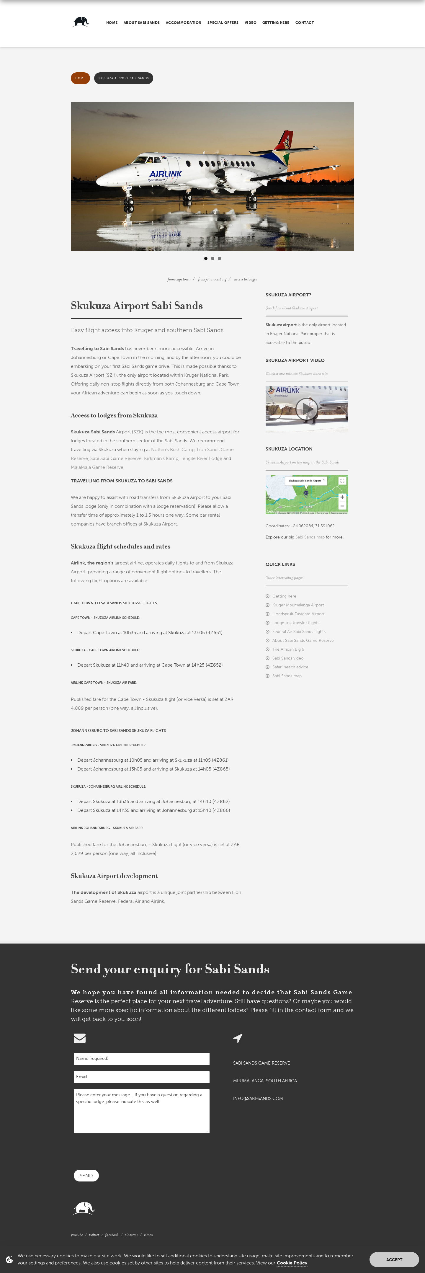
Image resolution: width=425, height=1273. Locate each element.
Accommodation (184, 23)
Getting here (276, 23)
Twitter (94, 1234)
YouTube (77, 1234)
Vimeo (148, 1234)
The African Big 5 (288, 649)
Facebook (112, 1234)
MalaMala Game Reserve (97, 467)
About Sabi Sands (142, 23)
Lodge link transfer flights (295, 622)
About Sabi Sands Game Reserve (303, 640)
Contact (304, 23)
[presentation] (119, 1150)
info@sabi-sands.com (258, 1098)
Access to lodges (245, 279)
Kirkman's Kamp (161, 458)
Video (250, 23)
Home (112, 23)
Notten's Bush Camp (172, 449)
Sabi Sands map (310, 537)
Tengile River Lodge (201, 458)
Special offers (223, 23)
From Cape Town (179, 279)
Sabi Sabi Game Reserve (116, 458)
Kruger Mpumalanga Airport (298, 605)
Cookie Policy (292, 1263)
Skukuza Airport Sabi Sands (124, 78)
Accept (394, 1259)
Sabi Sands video (288, 658)
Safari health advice (290, 667)
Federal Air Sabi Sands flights (299, 631)
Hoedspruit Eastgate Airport (298, 613)
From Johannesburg (212, 279)
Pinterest (131, 1234)
